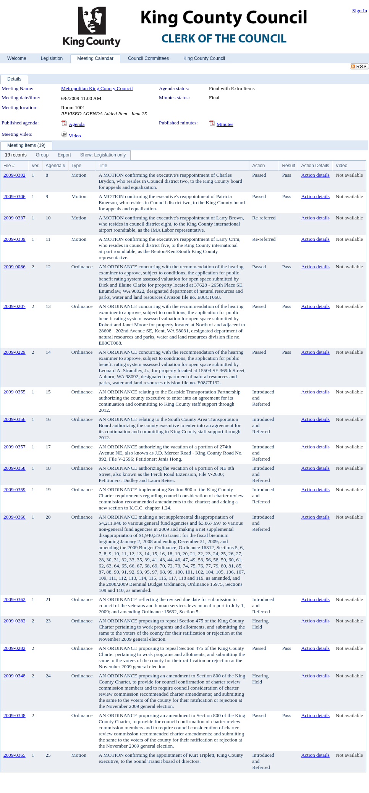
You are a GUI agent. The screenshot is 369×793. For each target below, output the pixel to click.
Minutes (225, 124)
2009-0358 (14, 468)
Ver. (36, 165)
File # (9, 165)
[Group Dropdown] (42, 155)
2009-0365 (14, 755)
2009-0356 (14, 419)
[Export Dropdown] (64, 155)
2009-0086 (14, 266)
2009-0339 (14, 239)
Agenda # (55, 165)
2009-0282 (14, 621)
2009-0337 (14, 218)
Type (76, 165)
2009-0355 (14, 392)
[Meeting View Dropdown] (103, 155)
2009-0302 (14, 175)
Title (103, 165)
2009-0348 (14, 676)
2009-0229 (14, 352)
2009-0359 (14, 489)
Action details (315, 175)
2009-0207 (14, 306)
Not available (349, 175)
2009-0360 (14, 517)
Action (258, 165)
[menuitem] (15, 155)
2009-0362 (14, 599)
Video (75, 136)
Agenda (76, 124)
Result (288, 165)
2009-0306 (14, 196)
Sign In (359, 10)
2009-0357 (14, 447)
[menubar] (65, 155)
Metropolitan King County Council (97, 88)
